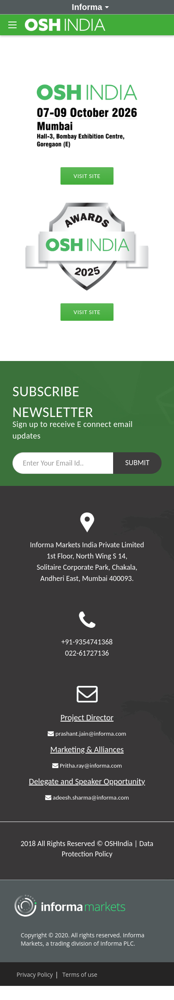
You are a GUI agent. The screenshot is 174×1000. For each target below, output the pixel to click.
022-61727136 (87, 653)
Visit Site (87, 176)
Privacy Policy (35, 974)
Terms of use (79, 974)
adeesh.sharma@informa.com (87, 797)
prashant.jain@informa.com (87, 733)
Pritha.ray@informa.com (87, 765)
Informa (89, 6)
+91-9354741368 (87, 641)
